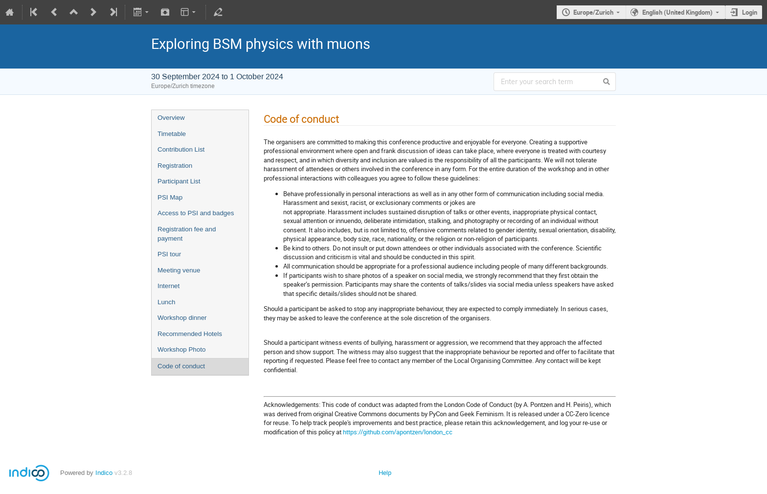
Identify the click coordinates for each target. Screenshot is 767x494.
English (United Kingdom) (677, 12)
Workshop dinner (182, 317)
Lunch (166, 302)
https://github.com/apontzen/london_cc (397, 431)
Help (385, 473)
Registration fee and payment (187, 233)
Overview (171, 117)
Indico (104, 473)
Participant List (179, 181)
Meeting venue (179, 270)
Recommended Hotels (190, 333)
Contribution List (181, 149)
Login (749, 12)
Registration (175, 165)
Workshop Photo (181, 349)
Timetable (172, 133)
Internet (169, 286)
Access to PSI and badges (196, 213)
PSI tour (169, 254)
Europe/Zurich (593, 12)
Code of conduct (181, 366)
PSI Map (170, 197)
